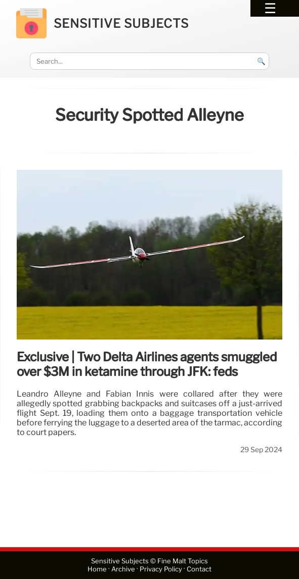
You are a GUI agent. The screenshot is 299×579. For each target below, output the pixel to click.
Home (97, 569)
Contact (199, 569)
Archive (123, 569)
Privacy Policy (161, 569)
